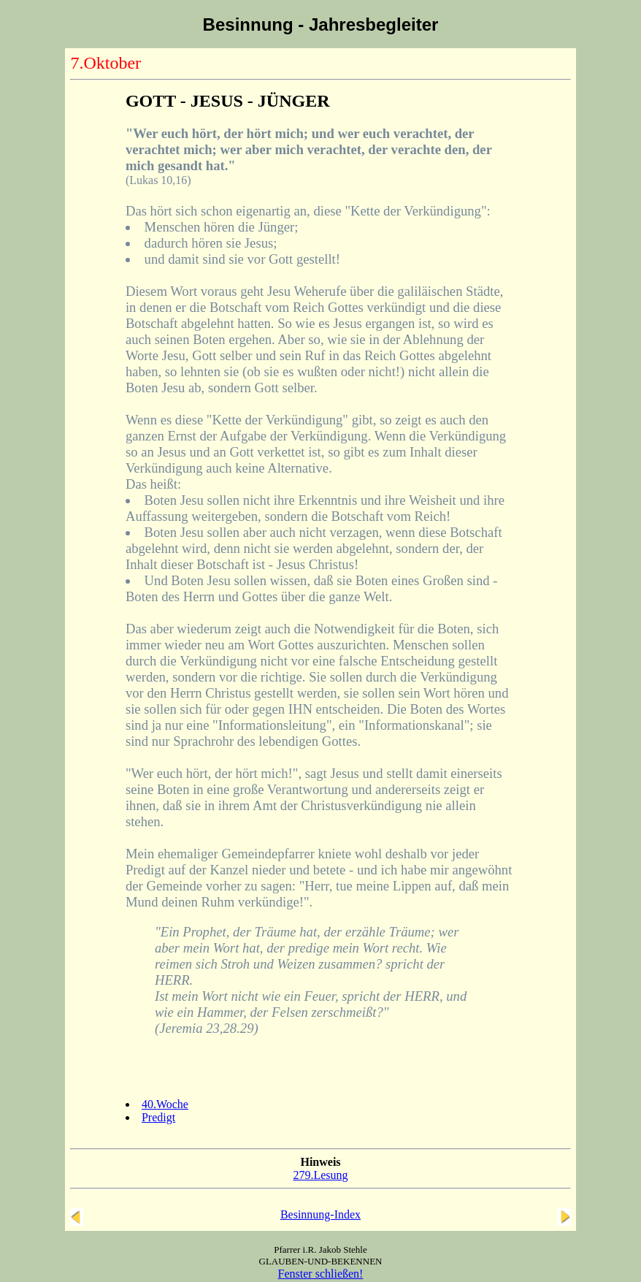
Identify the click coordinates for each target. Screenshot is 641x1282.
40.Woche (165, 1104)
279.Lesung (320, 1175)
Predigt (158, 1117)
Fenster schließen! (321, 1273)
